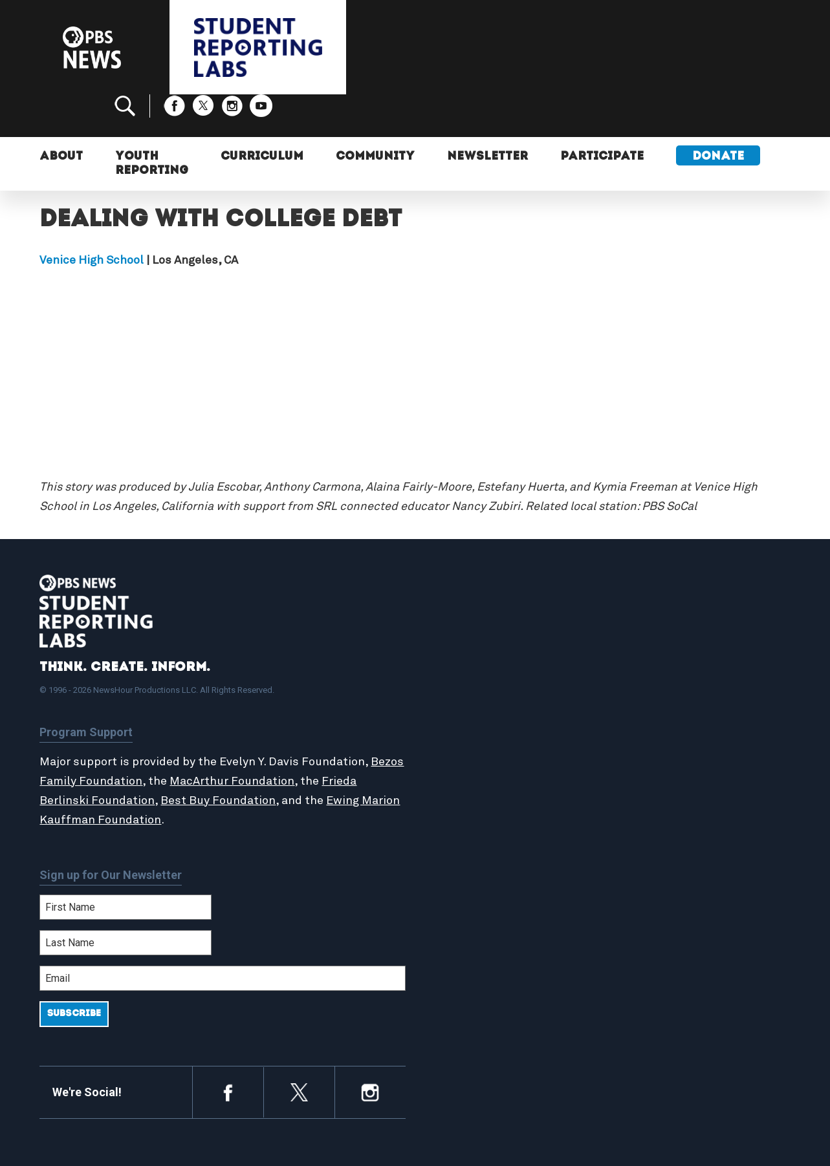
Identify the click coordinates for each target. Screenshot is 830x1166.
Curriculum (262, 115)
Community (375, 115)
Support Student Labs (676, 666)
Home (455, 666)
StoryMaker (469, 722)
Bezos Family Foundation (108, 738)
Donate (718, 115)
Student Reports (482, 694)
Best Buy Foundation (218, 757)
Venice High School (91, 218)
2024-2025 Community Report (694, 694)
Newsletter (487, 115)
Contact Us (648, 708)
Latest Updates (479, 708)
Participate (602, 115)
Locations (464, 735)
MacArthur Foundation (267, 738)
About (61, 115)
